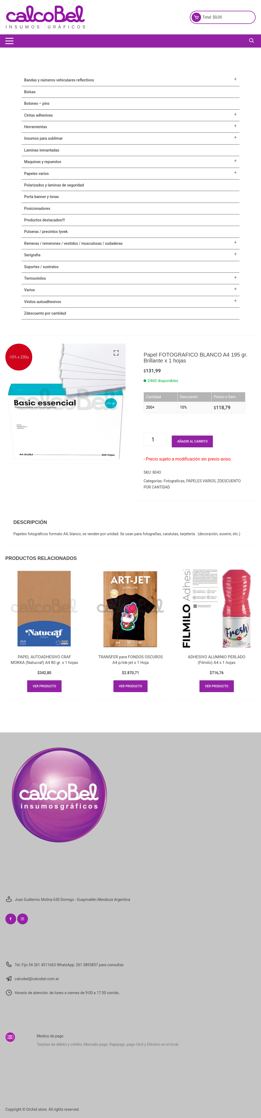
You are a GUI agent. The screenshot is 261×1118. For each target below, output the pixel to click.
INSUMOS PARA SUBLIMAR (43, 138)
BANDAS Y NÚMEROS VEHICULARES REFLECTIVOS (59, 80)
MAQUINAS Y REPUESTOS (42, 162)
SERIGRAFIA (32, 255)
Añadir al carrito (192, 441)
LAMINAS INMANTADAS (41, 150)
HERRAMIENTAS (35, 127)
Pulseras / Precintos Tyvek (46, 231)
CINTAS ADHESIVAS (38, 115)
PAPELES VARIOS (201, 481)
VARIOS (29, 290)
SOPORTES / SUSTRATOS (41, 267)
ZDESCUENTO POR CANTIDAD (45, 313)
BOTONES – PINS (36, 103)
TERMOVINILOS (35, 278)
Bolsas (29, 92)
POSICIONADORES (37, 208)
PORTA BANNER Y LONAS (41, 197)
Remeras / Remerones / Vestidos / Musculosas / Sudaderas (73, 243)
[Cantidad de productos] (155, 439)
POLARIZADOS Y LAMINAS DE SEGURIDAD (54, 185)
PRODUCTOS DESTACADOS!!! (44, 220)
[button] (116, 353)
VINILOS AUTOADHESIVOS (42, 302)
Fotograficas (174, 481)
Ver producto (44, 686)
